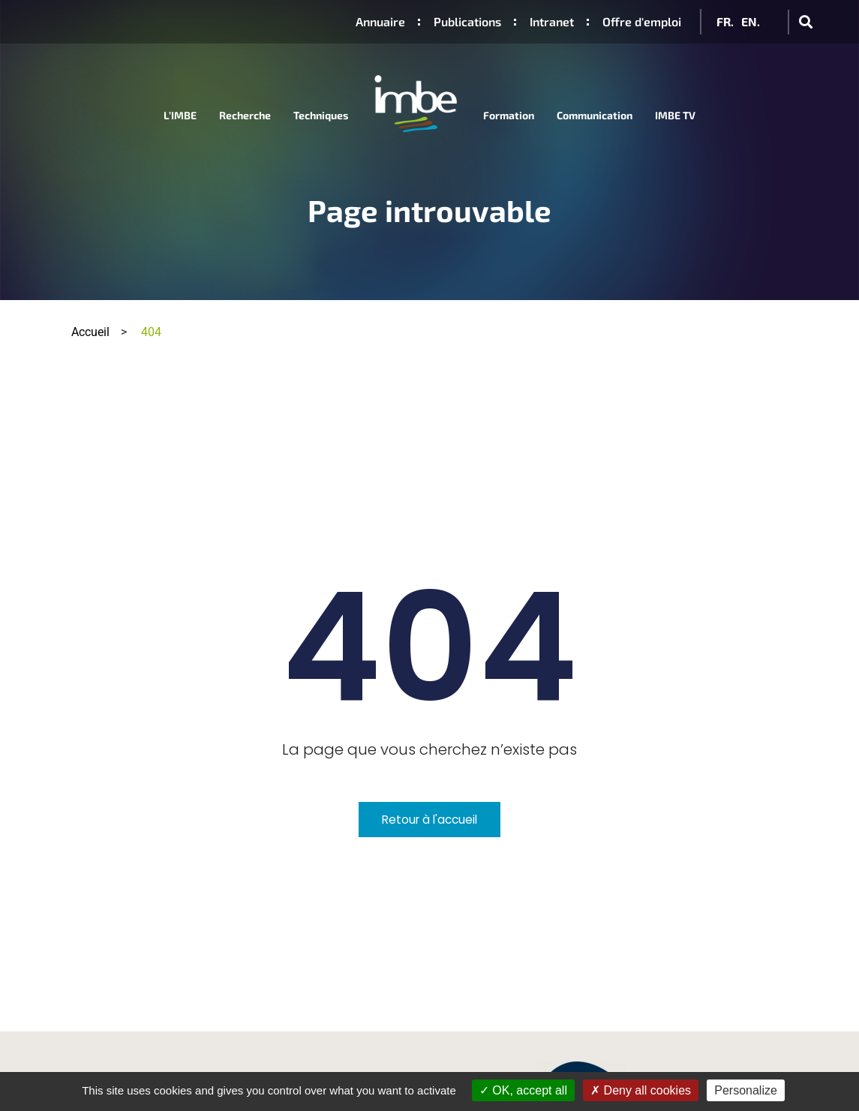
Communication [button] (594, 115)
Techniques (320, 115)
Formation (508, 115)
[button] (805, 22)
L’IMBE (180, 115)
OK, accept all (523, 1090)
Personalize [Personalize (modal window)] (745, 1090)
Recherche (245, 115)
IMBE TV (675, 115)
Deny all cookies (640, 1090)
